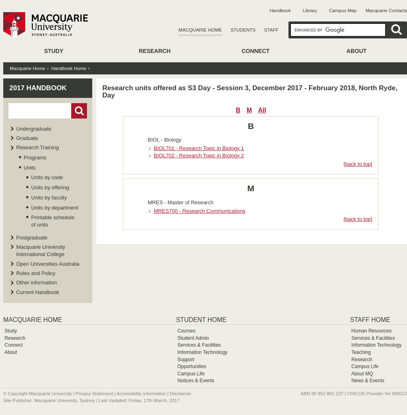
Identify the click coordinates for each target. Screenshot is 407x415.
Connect (255, 51)
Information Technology (202, 352)
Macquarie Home (200, 30)
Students (243, 30)
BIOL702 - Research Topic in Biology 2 (199, 155)
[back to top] (357, 164)
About (356, 51)
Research (155, 51)
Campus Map (342, 10)
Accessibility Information (141, 393)
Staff (271, 30)
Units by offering (50, 187)
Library (310, 10)
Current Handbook (37, 292)
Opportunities (191, 366)
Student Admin (193, 338)
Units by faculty (49, 198)
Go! (79, 111)
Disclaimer (180, 393)
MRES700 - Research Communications (200, 211)
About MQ (362, 374)
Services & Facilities (198, 345)
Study (53, 51)
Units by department (54, 208)
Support (185, 359)
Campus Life (190, 374)
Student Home (201, 319)
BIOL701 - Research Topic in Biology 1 (199, 148)
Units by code (47, 177)
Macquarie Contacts (386, 10)
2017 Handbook (38, 88)
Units (30, 168)
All (262, 110)
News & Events (368, 380)
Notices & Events (195, 380)
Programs (35, 158)
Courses (186, 331)
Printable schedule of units (52, 221)
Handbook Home (68, 68)
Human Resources (372, 331)
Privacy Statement (94, 393)
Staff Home (370, 319)
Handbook (280, 10)
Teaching (361, 352)
